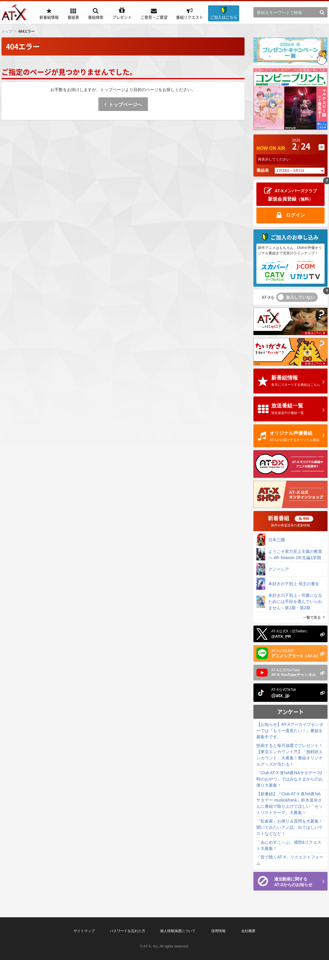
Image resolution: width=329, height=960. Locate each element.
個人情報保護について (178, 931)
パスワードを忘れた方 (127, 931)
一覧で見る (312, 617)
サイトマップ (84, 931)
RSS (306, 518)
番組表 (262, 170)
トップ (6, 31)
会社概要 (248, 931)
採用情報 (218, 931)
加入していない (300, 297)
